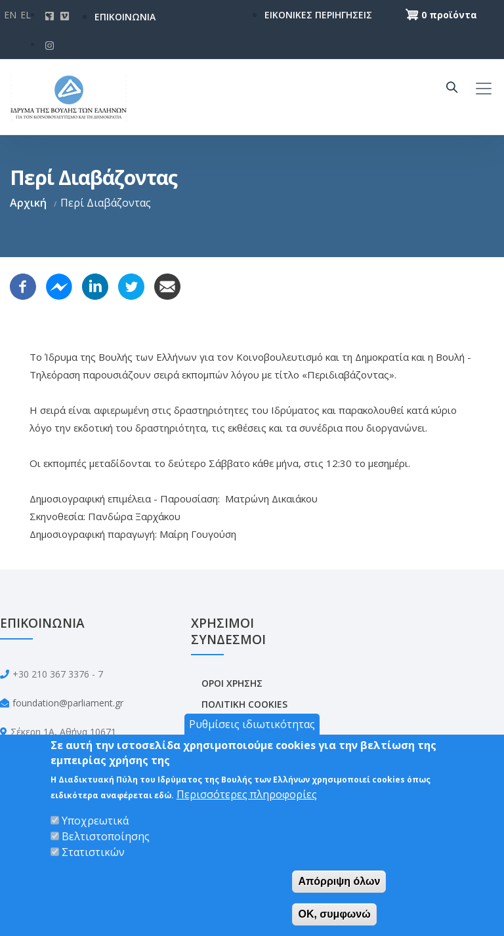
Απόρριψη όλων (339, 881)
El (25, 15)
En (10, 15)
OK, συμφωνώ (334, 914)
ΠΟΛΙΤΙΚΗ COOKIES (244, 704)
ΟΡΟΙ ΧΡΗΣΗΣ (231, 683)
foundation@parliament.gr (67, 703)
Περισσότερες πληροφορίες (247, 794)
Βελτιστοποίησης (106, 836)
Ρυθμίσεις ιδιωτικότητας (252, 724)
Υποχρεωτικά (95, 820)
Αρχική (28, 202)
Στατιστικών (93, 852)
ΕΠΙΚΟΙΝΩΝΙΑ (125, 16)
